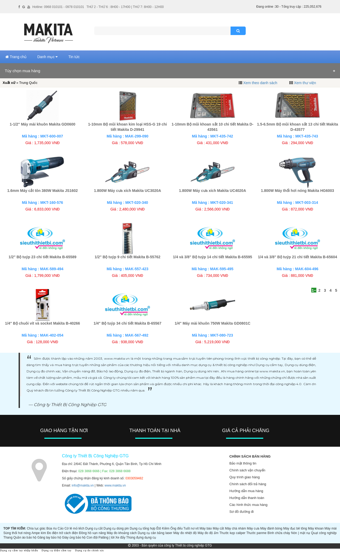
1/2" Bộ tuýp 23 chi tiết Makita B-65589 (42, 257)
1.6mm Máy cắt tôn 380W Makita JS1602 (42, 190)
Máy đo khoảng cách (122, 533)
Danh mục (47, 57)
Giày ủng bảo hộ (74, 537)
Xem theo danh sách (260, 83)
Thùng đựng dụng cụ (141, 537)
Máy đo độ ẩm (208, 533)
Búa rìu (51, 528)
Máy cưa (253, 528)
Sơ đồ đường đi (241, 512)
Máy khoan (316, 528)
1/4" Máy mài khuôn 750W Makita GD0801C (212, 323)
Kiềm (165, 528)
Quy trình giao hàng (244, 477)
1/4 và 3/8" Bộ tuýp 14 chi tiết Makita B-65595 (212, 257)
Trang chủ (16, 57)
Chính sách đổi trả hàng (247, 484)
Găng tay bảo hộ (49, 537)
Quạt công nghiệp (324, 533)
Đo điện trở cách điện (62, 533)
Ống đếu (176, 528)
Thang (7, 537)
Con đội (92, 537)
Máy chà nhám (235, 528)
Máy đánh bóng (271, 528)
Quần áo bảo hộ (24, 537)
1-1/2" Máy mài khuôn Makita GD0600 (42, 124)
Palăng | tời (106, 537)
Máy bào (205, 528)
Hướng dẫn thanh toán (246, 498)
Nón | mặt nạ (300, 533)
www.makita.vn (115, 485)
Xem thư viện (305, 83)
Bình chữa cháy (278, 533)
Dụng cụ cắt (94, 528)
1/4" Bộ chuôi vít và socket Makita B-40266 (42, 323)
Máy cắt (218, 528)
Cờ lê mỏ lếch (74, 528)
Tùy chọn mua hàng (22, 70)
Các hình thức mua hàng (248, 505)
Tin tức (74, 57)
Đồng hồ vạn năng (92, 533)
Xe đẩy (120, 537)
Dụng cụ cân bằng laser (155, 533)
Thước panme (256, 533)
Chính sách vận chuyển (247, 470)
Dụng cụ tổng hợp (143, 528)
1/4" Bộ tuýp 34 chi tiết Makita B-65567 (127, 323)
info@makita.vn (83, 485)
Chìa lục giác (36, 528)
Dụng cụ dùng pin (116, 528)
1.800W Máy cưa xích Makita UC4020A (212, 190)
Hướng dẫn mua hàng (246, 491)
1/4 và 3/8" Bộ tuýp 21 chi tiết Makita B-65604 (297, 257)
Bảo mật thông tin (242, 463)
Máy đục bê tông (295, 528)
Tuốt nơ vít (191, 528)
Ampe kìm (38, 533)
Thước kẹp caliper (232, 533)
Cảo (60, 528)
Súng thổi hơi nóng (17, 533)
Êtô (158, 528)
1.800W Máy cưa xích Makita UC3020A (127, 190)
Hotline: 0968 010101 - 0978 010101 (58, 7)
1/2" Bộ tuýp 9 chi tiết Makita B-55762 (127, 257)
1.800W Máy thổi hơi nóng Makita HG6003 (297, 190)
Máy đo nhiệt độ (185, 533)
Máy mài (331, 528)
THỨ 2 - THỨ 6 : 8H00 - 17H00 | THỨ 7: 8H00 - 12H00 (125, 7)
